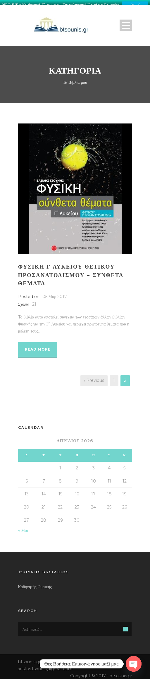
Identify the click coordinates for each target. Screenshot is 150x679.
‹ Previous (94, 378)
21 (34, 301)
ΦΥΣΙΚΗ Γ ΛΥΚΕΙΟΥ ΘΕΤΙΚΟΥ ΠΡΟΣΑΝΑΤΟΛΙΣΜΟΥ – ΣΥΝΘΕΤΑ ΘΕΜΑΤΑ (71, 272)
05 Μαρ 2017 (54, 294)
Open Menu (126, 23)
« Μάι (23, 528)
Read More (38, 347)
